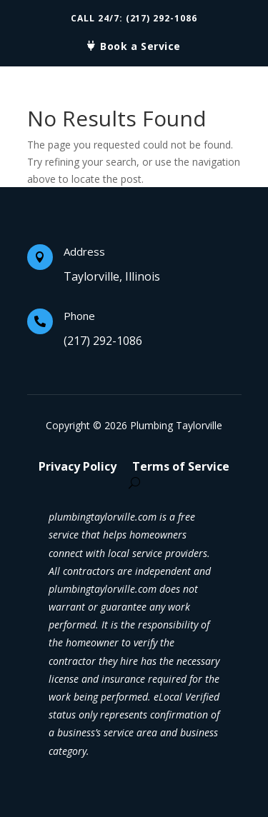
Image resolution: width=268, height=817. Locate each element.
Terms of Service (180, 467)
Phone (79, 316)
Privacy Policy (77, 467)
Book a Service (140, 46)
